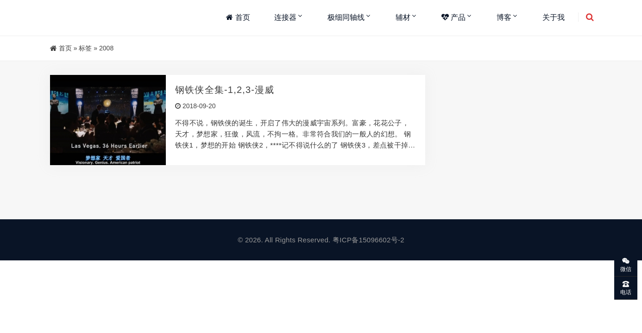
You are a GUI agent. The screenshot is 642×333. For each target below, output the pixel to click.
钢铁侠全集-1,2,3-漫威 (225, 90)
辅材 (403, 17)
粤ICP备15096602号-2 (368, 240)
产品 (453, 17)
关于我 (553, 17)
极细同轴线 (346, 17)
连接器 (285, 17)
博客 (504, 17)
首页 (238, 17)
